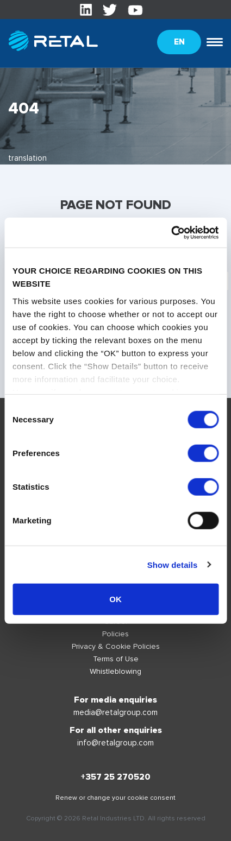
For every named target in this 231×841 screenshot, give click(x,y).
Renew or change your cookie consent (115, 798)
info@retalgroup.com (115, 743)
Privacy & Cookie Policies (116, 646)
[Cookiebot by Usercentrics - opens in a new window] (170, 232)
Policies (115, 633)
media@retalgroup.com (115, 712)
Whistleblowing (115, 671)
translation (27, 158)
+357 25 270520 (115, 777)
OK (115, 599)
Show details (172, 564)
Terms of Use (116, 658)
